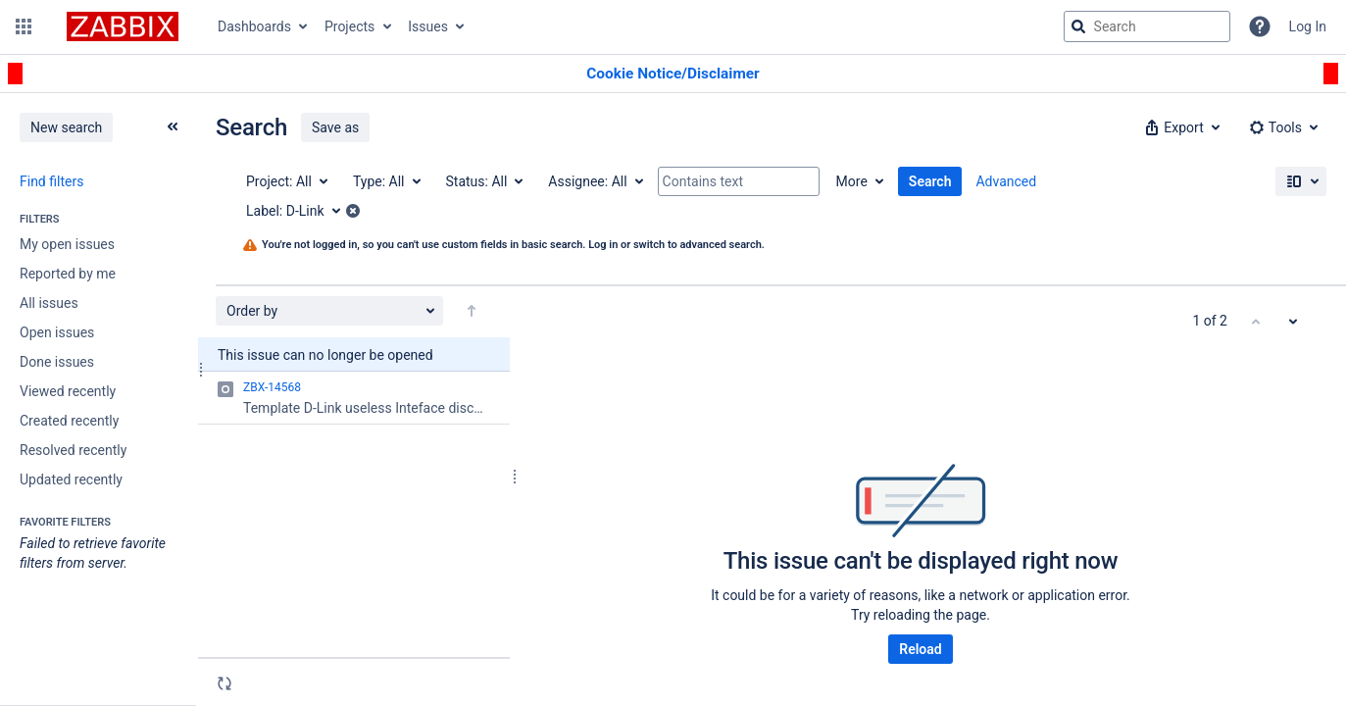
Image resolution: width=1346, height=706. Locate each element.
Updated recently (71, 479)
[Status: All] (483, 181)
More (852, 181)
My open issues (67, 244)
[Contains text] (739, 181)
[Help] (1259, 26)
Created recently (69, 421)
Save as (335, 127)
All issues (49, 303)
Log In (1307, 26)
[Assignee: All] (594, 181)
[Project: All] (285, 181)
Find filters (51, 181)
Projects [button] (349, 26)
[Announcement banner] (673, 74)
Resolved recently (73, 450)
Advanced (1005, 181)
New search (66, 127)
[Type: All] (385, 181)
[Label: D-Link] (300, 211)
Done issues (57, 362)
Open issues (57, 332)
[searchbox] (1147, 26)
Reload (920, 649)
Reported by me (68, 273)
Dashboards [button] (254, 26)
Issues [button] (428, 26)
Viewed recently (68, 391)
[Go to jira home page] (122, 26)
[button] (23, 26)
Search (930, 181)
